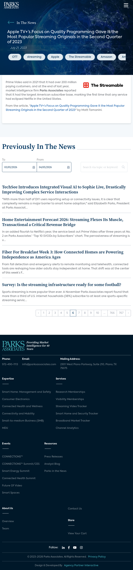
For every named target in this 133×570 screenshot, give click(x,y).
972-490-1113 (10, 364)
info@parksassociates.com (39, 364)
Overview (8, 521)
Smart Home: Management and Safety (26, 392)
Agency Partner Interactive (81, 565)
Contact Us (75, 509)
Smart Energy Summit (15, 471)
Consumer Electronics (16, 399)
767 (121, 313)
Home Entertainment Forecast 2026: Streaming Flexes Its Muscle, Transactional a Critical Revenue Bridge (62, 222)
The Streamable (80, 57)
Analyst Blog (52, 464)
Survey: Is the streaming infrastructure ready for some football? (61, 284)
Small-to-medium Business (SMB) (23, 421)
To (3, 160)
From (40, 160)
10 (97, 313)
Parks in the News (55, 471)
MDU (5, 428)
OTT (14, 57)
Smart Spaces (11, 493)
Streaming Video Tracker (71, 406)
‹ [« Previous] (38, 313)
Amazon (106, 57)
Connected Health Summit (19, 478)
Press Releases (53, 457)
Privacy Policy (97, 557)
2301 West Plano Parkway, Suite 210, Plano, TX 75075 (88, 366)
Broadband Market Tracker (73, 421)
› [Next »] (128, 313)
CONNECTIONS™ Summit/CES (20, 464)
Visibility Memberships (70, 399)
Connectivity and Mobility (18, 413)
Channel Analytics (67, 428)
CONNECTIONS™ (12, 457)
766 (112, 313)
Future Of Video (12, 485)
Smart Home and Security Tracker (77, 413)
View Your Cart (77, 533)
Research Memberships (70, 392)
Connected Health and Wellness (22, 406)
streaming (34, 57)
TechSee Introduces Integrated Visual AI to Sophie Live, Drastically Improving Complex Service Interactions (64, 189)
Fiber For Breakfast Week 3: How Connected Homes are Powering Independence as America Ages (62, 254)
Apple (55, 57)
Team (5, 529)
